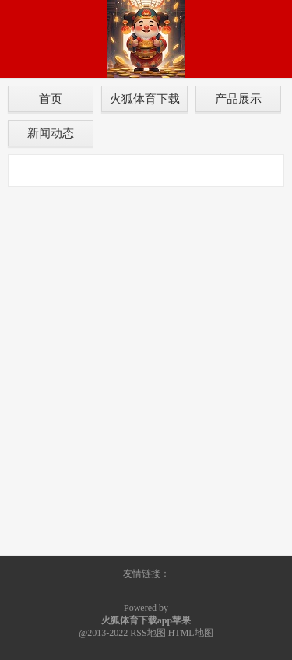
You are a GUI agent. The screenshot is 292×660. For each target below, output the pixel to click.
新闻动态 (50, 132)
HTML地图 (190, 632)
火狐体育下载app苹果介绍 (145, 102)
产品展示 (238, 98)
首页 (50, 98)
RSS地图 (147, 632)
